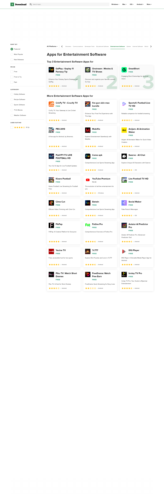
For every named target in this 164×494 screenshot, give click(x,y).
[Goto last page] (149, 296)
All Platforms (52, 46)
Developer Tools (89, 46)
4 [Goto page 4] (66, 296)
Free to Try (16, 77)
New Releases (17, 59)
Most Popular (16, 54)
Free (13, 71)
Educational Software (102, 46)
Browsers (68, 46)
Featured (15, 49)
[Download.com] (18, 4)
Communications (78, 46)
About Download (56, 399)
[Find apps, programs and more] (69, 4)
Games (129, 46)
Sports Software (17, 104)
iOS (131, 4)
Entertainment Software (117, 46)
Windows (114, 4)
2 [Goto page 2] (54, 296)
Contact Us (54, 406)
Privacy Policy (95, 399)
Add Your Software (57, 403)
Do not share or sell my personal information (98, 411)
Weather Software (18, 115)
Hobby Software (17, 94)
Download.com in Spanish (59, 410)
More (149, 4)
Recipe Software (17, 99)
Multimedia (148, 46)
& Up (19, 127)
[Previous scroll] (62, 46)
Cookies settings (96, 416)
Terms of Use (95, 403)
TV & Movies (16, 110)
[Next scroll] (151, 46)
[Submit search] (31, 4)
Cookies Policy (95, 406)
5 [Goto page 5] (72, 296)
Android (139, 4)
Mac (123, 4)
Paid (13, 82)
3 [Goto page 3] (60, 296)
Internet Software (138, 46)
